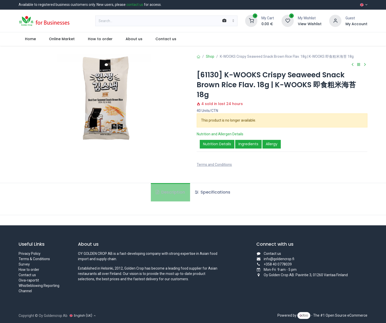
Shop (210, 56)
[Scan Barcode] (224, 21)
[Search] (233, 21)
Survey (24, 264)
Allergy (271, 143)
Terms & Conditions (34, 259)
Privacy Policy (30, 254)
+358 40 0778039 (278, 264)
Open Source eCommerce (346, 315)
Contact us (27, 275)
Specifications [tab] (212, 192)
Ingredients (248, 143)
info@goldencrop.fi (279, 259)
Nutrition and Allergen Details (220, 134)
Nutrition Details (217, 143)
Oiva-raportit (29, 280)
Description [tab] (170, 192)
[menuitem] (31, 39)
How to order (29, 270)
